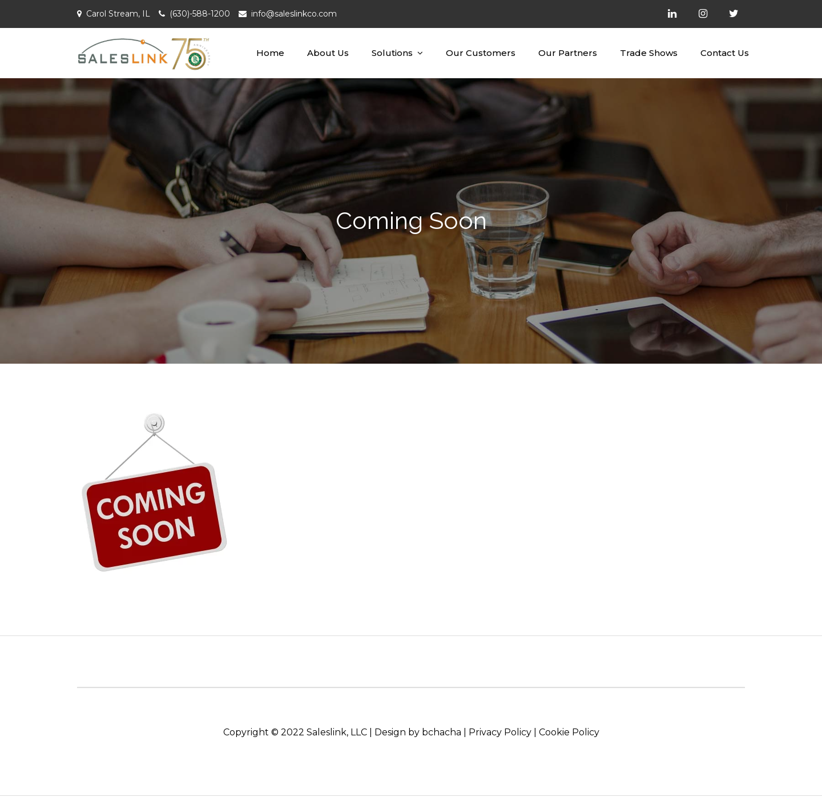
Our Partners (567, 52)
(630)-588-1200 (200, 14)
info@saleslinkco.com (294, 14)
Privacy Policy (500, 732)
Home (270, 52)
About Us (328, 52)
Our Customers (480, 52)
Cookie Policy (569, 732)
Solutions (392, 52)
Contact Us (724, 52)
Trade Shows (649, 52)
